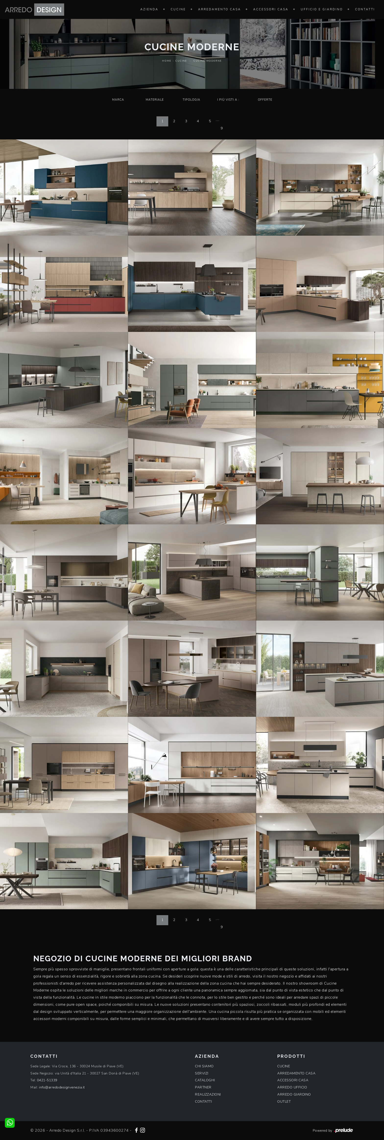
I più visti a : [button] (228, 100)
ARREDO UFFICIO (292, 1087)
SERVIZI (201, 1073)
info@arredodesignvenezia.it (62, 1087)
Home (166, 61)
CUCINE (283, 1066)
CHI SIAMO (204, 1066)
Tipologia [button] (191, 100)
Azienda (149, 9)
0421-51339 (47, 1080)
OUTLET (284, 1101)
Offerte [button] (265, 100)
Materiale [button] (155, 100)
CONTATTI (203, 1101)
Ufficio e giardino (322, 9)
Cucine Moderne (207, 61)
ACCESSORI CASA (292, 1080)
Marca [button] (118, 100)
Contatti (365, 9)
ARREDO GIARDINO (294, 1094)
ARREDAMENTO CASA (296, 1073)
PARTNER (203, 1087)
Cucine (178, 9)
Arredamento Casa (219, 9)
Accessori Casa (270, 9)
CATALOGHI (205, 1080)
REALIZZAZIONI (208, 1094)
